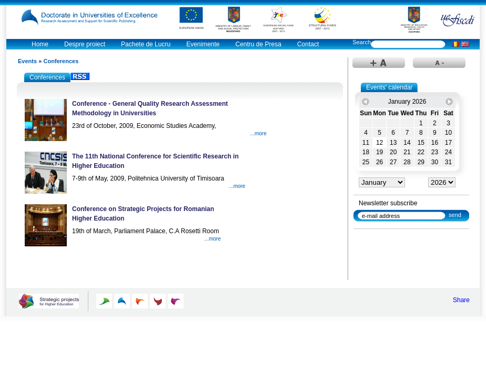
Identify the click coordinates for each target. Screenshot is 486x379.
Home (40, 44)
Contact (308, 44)
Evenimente (202, 44)
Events (27, 61)
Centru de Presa (258, 44)
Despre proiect (84, 44)
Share (461, 300)
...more (258, 133)
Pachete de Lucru (145, 44)
